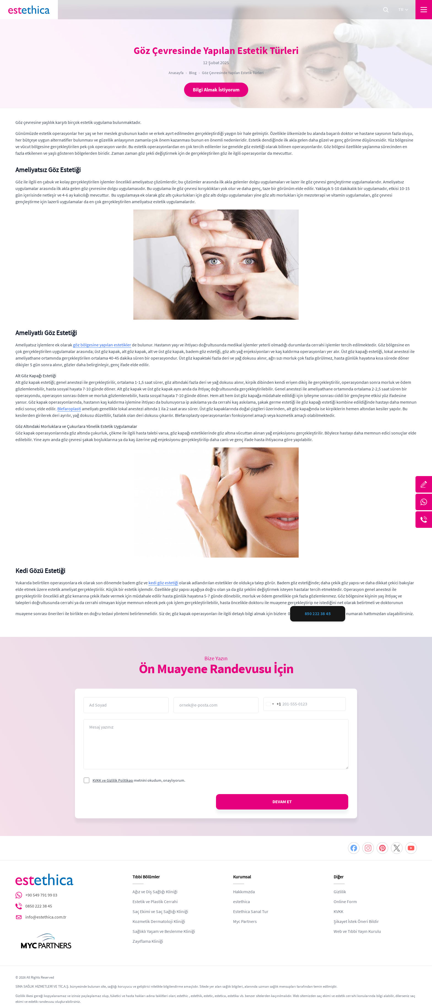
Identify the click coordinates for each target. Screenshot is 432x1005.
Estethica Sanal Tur (250, 911)
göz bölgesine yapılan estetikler (102, 345)
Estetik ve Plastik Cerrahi (155, 901)
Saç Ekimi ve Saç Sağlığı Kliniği (160, 911)
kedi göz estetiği (163, 582)
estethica (241, 901)
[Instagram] (368, 848)
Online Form (345, 901)
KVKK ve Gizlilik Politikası (113, 780)
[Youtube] (411, 848)
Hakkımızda (244, 891)
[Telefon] (423, 519)
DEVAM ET (282, 801)
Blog (192, 72)
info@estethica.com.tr (45, 917)
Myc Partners (245, 921)
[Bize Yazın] (423, 484)
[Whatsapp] (423, 502)
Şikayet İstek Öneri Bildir (356, 921)
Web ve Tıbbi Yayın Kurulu (357, 931)
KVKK (338, 911)
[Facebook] (353, 848)
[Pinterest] (382, 848)
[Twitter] (396, 848)
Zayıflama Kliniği (148, 941)
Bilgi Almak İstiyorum (216, 90)
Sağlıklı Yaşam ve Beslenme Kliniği (164, 931)
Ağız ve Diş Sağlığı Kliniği (155, 891)
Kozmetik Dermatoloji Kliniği (159, 921)
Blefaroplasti (69, 408)
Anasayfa (176, 72)
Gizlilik (340, 891)
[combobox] (272, 704)
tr (403, 9)
